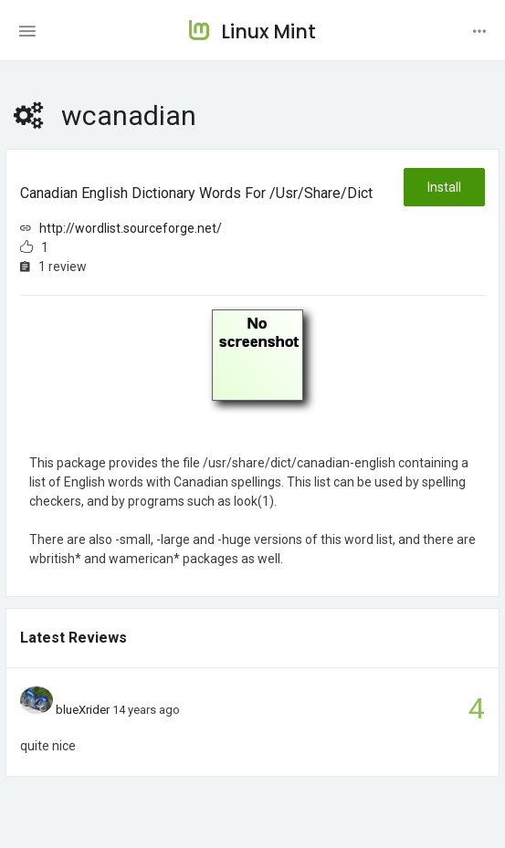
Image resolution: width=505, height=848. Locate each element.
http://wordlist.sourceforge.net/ (130, 228)
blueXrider (83, 710)
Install (444, 187)
